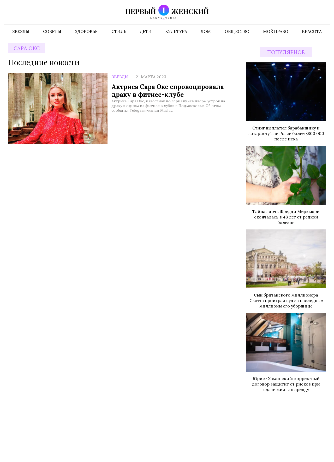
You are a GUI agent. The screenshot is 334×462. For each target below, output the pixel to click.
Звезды (120, 77)
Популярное (286, 52)
